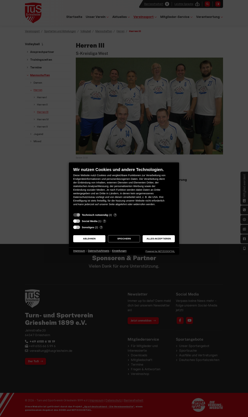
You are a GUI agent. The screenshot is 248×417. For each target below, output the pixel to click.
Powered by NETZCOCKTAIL (160, 251)
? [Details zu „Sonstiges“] (101, 227)
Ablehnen (89, 238)
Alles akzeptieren (159, 238)
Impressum (79, 251)
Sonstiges (88, 227)
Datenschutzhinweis (98, 251)
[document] (124, 189)
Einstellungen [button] (119, 251)
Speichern (124, 238)
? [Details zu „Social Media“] (104, 221)
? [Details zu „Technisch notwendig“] (115, 214)
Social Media (89, 221)
